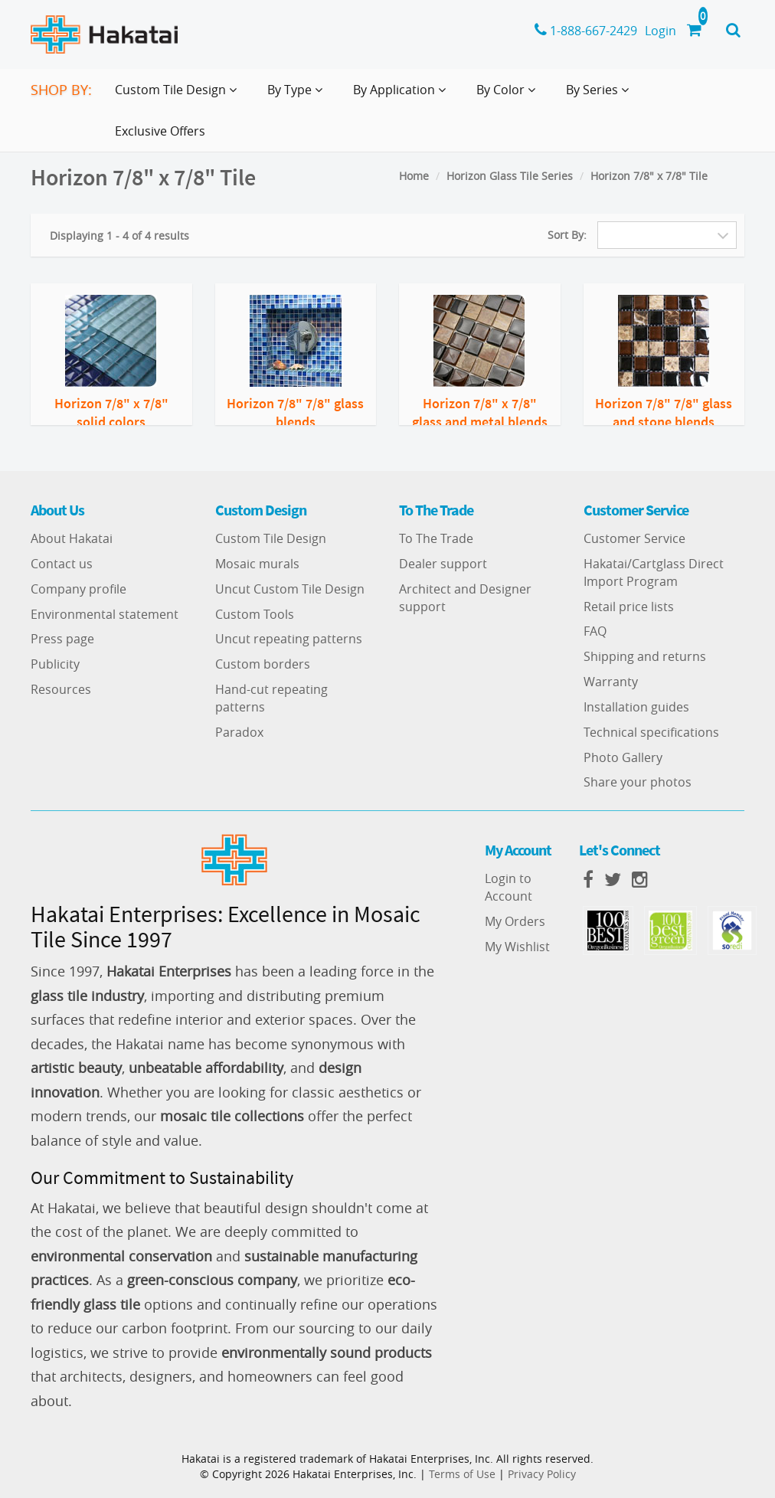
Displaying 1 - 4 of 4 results (119, 235)
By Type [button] (298, 95)
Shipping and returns (645, 656)
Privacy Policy (542, 1474)
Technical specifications (651, 732)
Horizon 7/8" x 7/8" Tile (649, 175)
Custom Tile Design (270, 538)
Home (414, 175)
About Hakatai (72, 538)
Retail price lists (629, 606)
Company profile (78, 589)
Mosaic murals (257, 563)
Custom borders (262, 664)
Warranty (611, 681)
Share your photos (638, 782)
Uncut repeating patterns (288, 638)
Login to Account (508, 887)
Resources (61, 689)
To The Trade (436, 538)
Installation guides (636, 706)
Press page (62, 638)
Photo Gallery (623, 757)
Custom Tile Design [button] (179, 95)
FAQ (595, 631)
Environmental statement (104, 614)
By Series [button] (600, 95)
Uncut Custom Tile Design (290, 589)
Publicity (55, 664)
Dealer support (443, 563)
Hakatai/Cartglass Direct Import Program (654, 572)
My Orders (515, 921)
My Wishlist (517, 946)
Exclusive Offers (160, 131)
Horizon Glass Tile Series (509, 175)
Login (660, 30)
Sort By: (567, 234)
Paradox (239, 732)
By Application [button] (402, 95)
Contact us (62, 563)
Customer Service (634, 538)
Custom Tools (254, 614)
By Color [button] (508, 95)
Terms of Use (462, 1474)
